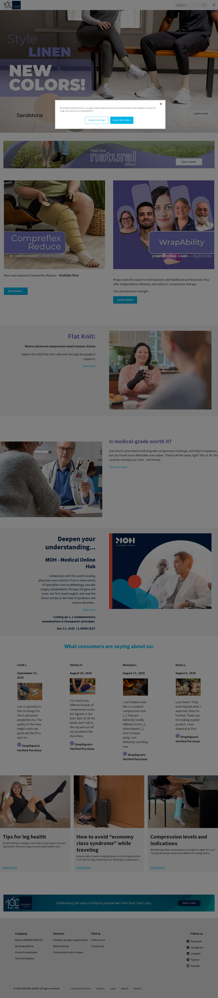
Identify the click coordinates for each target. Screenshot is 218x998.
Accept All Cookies (122, 120)
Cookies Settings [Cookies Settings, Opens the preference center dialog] (96, 120)
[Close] (161, 104)
